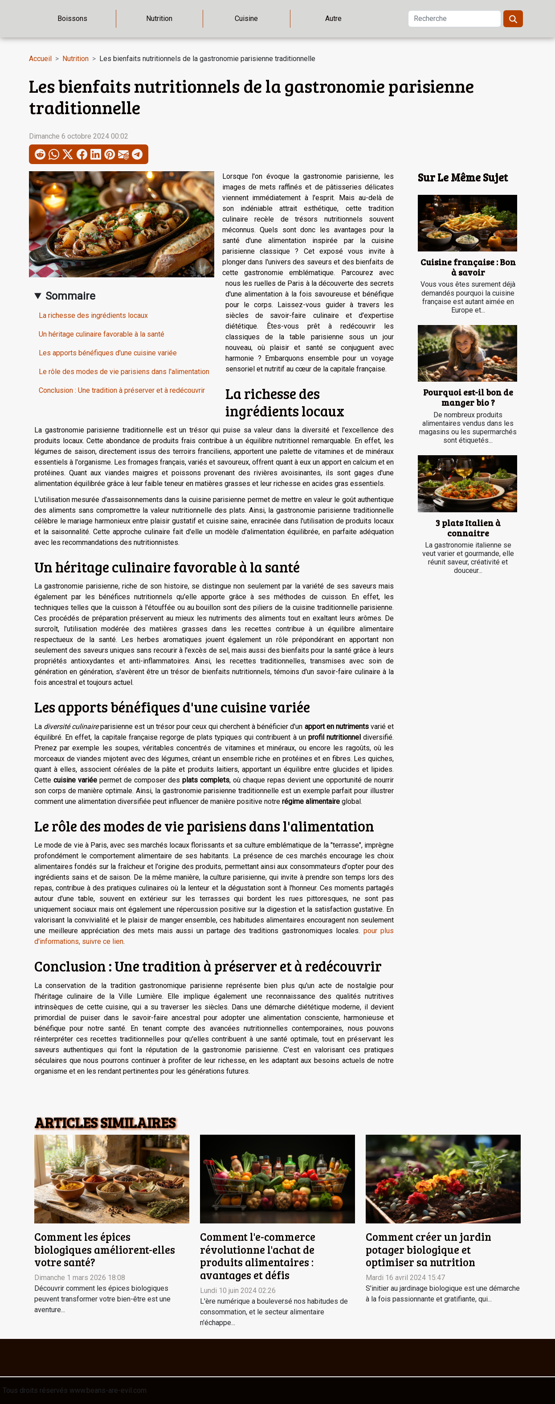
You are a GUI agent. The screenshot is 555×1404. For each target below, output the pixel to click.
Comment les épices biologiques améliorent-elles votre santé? (104, 1249)
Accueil (40, 58)
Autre (333, 18)
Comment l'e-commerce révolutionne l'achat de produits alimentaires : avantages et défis (257, 1255)
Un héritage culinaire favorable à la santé (101, 334)
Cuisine (246, 18)
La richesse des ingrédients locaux (93, 315)
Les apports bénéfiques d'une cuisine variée (108, 353)
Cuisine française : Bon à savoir (468, 267)
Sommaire (70, 296)
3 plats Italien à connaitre (468, 528)
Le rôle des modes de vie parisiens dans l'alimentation (124, 371)
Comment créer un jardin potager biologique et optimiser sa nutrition (428, 1249)
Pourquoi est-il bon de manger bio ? (468, 397)
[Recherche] (454, 18)
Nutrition (159, 18)
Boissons (72, 18)
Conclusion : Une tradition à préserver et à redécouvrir (122, 390)
